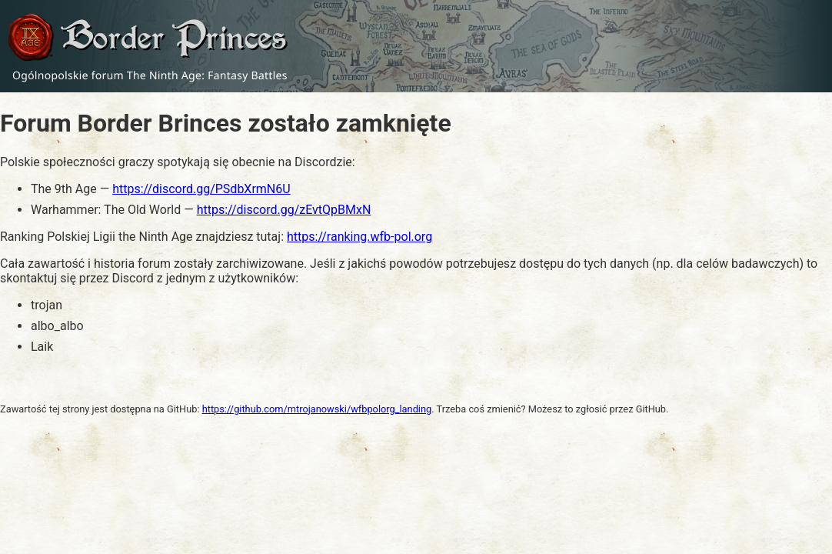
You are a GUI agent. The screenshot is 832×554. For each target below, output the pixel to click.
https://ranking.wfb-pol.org (359, 236)
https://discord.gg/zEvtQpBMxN (284, 209)
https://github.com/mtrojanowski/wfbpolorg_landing (317, 409)
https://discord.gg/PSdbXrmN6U (201, 189)
